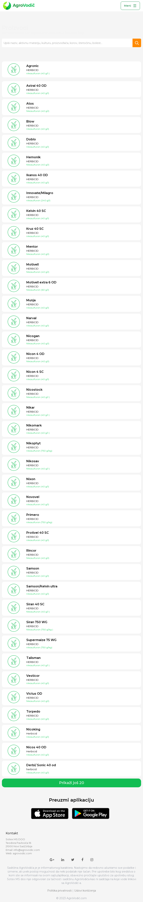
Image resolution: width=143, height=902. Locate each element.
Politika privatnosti (59, 890)
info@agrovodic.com (27, 849)
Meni (130, 6)
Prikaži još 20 (71, 782)
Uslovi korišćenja (85, 890)
